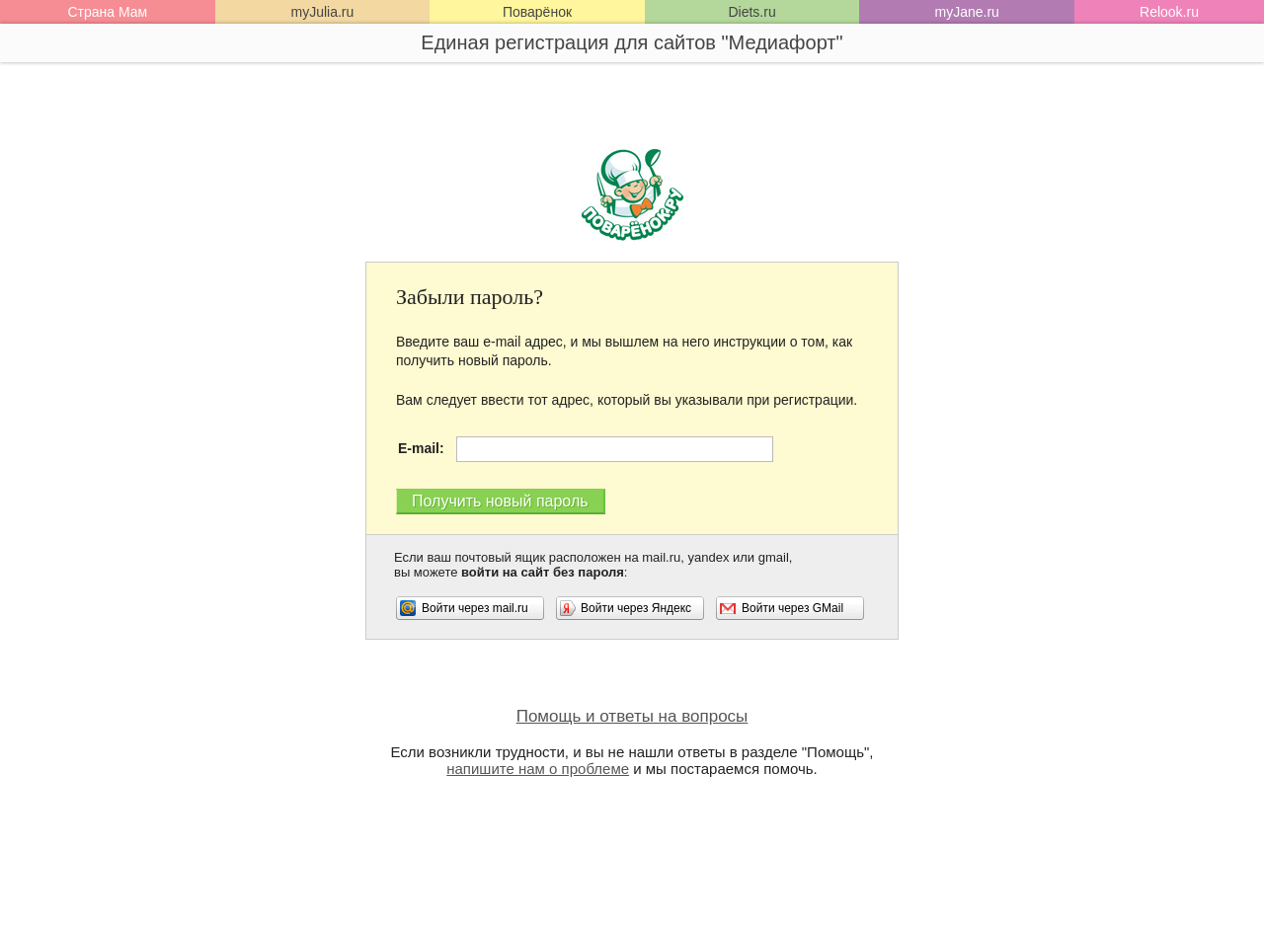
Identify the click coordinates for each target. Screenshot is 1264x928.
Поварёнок (537, 12)
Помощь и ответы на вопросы (632, 716)
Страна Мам (107, 12)
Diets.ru (751, 12)
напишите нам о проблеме (537, 768)
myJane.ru (966, 12)
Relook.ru (1169, 12)
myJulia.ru (322, 12)
